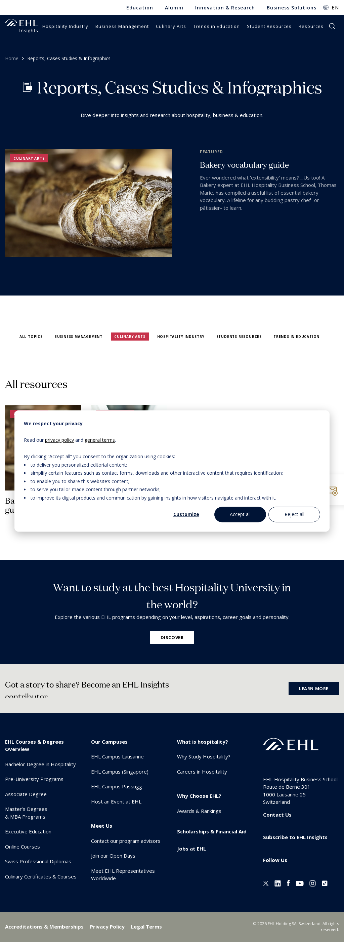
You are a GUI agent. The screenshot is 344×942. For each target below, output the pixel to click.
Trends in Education (296, 336)
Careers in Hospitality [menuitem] (202, 771)
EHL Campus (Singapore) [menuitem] (119, 771)
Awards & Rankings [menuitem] (199, 811)
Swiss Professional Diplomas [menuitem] (38, 861)
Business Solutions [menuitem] (291, 7)
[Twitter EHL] (266, 882)
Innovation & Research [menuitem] (225, 7)
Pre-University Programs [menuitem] (34, 779)
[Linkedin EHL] (277, 882)
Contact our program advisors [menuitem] (126, 840)
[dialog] (172, 471)
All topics (31, 336)
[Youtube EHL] (300, 882)
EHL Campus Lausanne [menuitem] (117, 756)
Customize (186, 514)
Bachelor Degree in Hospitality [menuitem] (40, 764)
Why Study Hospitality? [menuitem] (203, 756)
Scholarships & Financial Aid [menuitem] (212, 831)
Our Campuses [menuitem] (109, 741)
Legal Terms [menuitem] (146, 926)
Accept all (240, 514)
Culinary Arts (129, 336)
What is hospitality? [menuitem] (202, 741)
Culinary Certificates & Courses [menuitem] (41, 876)
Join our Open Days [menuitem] (113, 855)
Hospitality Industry (181, 336)
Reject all (294, 514)
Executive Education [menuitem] (28, 831)
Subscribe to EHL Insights (295, 837)
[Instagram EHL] (312, 882)
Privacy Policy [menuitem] (107, 926)
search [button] (332, 26)
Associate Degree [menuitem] (26, 794)
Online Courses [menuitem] (22, 846)
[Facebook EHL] (288, 882)
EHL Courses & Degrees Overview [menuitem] (34, 745)
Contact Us (277, 814)
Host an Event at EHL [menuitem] (116, 801)
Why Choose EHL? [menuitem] (199, 795)
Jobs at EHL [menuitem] (191, 848)
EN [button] (335, 7)
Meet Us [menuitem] (101, 825)
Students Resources (239, 336)
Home (11, 58)
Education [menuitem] (139, 7)
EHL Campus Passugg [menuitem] (116, 786)
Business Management (78, 336)
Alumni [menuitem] (174, 7)
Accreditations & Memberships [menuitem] (44, 926)
